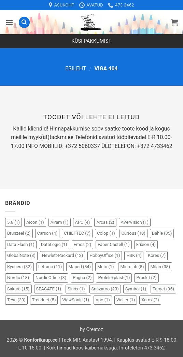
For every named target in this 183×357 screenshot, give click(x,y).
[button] (9, 22)
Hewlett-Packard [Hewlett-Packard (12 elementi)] (62, 255)
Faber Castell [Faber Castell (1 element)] (114, 244)
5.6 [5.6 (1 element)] (13, 222)
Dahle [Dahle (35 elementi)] (162, 233)
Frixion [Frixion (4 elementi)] (146, 244)
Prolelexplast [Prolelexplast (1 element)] (114, 277)
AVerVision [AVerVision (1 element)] (135, 222)
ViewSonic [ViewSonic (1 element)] (75, 299)
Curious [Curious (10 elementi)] (133, 233)
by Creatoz (91, 329)
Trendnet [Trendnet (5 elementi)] (44, 299)
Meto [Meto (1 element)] (105, 266)
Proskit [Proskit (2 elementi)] (146, 277)
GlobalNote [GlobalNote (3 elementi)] (21, 255)
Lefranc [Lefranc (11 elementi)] (50, 266)
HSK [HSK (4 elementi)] (133, 255)
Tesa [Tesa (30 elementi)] (16, 299)
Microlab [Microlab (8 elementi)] (132, 266)
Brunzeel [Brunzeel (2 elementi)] (19, 233)
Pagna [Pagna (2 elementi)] (82, 277)
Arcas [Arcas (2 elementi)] (105, 222)
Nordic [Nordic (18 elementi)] (18, 277)
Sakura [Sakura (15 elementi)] (18, 288)
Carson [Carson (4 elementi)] (47, 233)
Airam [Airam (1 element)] (60, 222)
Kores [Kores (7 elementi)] (157, 255)
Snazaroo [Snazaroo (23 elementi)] (105, 288)
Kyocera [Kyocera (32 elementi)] (19, 266)
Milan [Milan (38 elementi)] (160, 266)
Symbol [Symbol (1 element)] (135, 288)
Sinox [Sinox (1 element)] (76, 288)
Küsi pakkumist (92, 41)
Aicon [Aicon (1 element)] (35, 222)
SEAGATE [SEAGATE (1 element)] (48, 288)
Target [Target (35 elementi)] (163, 288)
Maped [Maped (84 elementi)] (79, 266)
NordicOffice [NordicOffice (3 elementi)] (51, 277)
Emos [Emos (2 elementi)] (83, 244)
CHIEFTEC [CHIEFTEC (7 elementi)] (77, 233)
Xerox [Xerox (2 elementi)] (150, 299)
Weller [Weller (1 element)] (125, 299)
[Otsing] (24, 22)
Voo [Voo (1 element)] (103, 299)
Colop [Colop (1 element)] (106, 233)
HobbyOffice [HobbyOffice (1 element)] (104, 255)
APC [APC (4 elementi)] (82, 222)
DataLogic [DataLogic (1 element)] (54, 244)
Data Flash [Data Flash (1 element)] (20, 244)
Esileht (75, 68)
